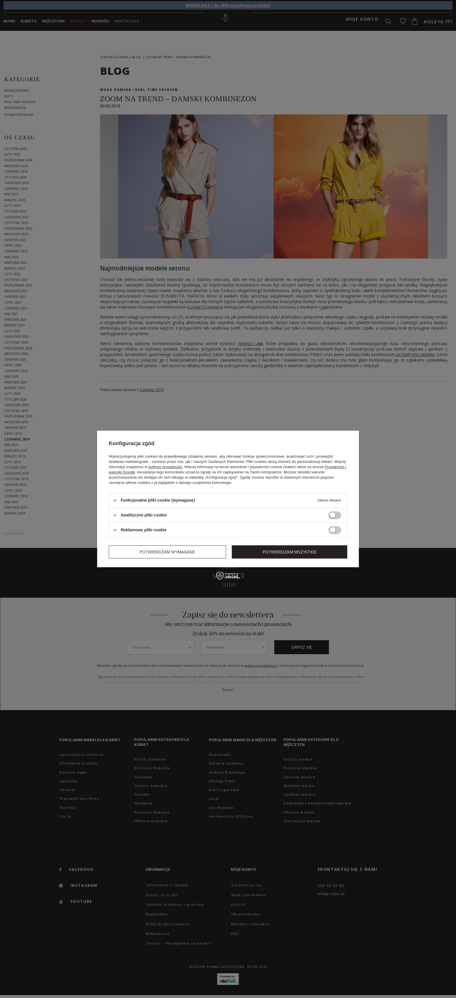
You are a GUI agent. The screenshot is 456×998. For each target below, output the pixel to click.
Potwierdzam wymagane (167, 552)
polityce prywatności (165, 467)
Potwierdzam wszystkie (289, 552)
